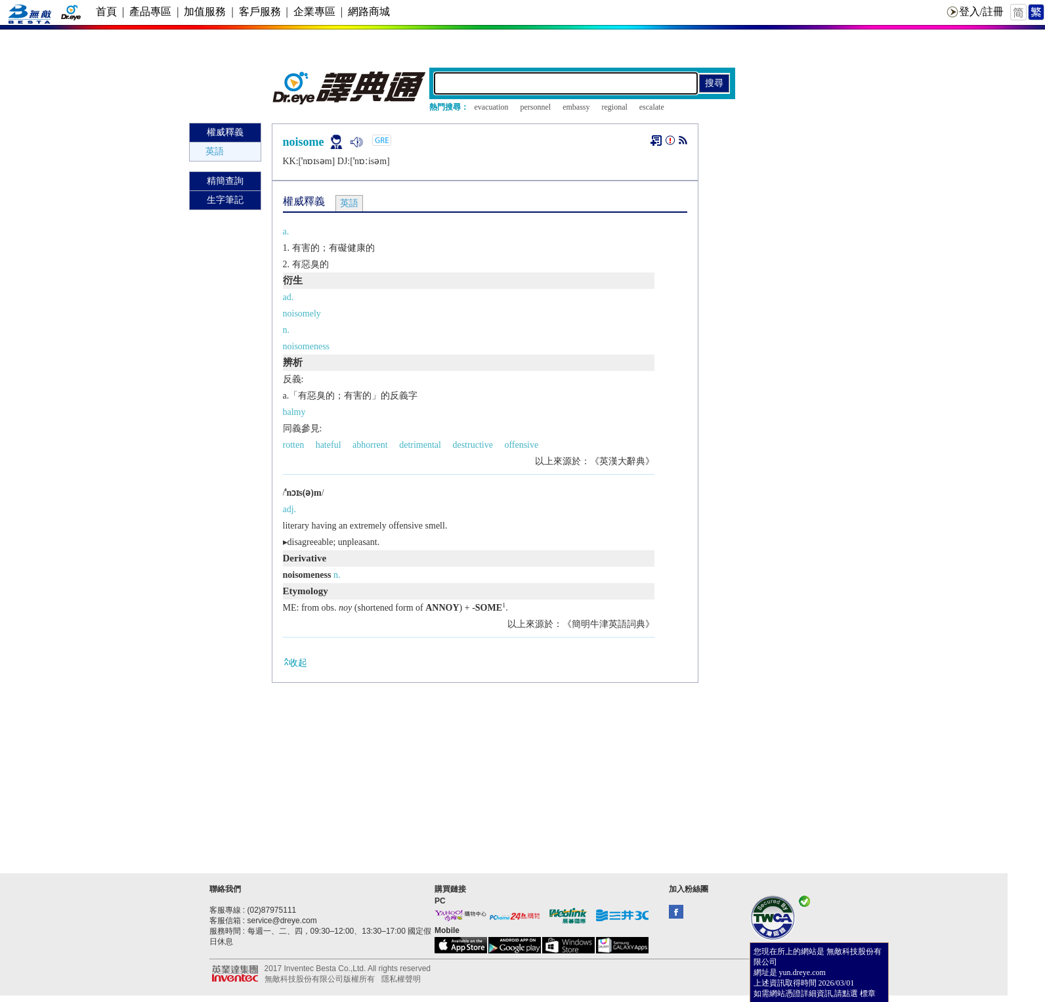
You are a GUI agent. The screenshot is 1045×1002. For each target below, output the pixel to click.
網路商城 (369, 11)
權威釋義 (225, 132)
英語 (214, 151)
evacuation (492, 107)
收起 (295, 662)
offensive (521, 445)
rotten (294, 445)
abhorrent (370, 445)
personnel (535, 107)
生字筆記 (225, 200)
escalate (651, 107)
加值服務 (205, 11)
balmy (294, 412)
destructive (472, 445)
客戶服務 (260, 11)
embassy (576, 107)
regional (614, 107)
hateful (328, 445)
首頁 (106, 11)
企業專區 (314, 11)
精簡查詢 (225, 181)
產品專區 (150, 11)
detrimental (420, 445)
